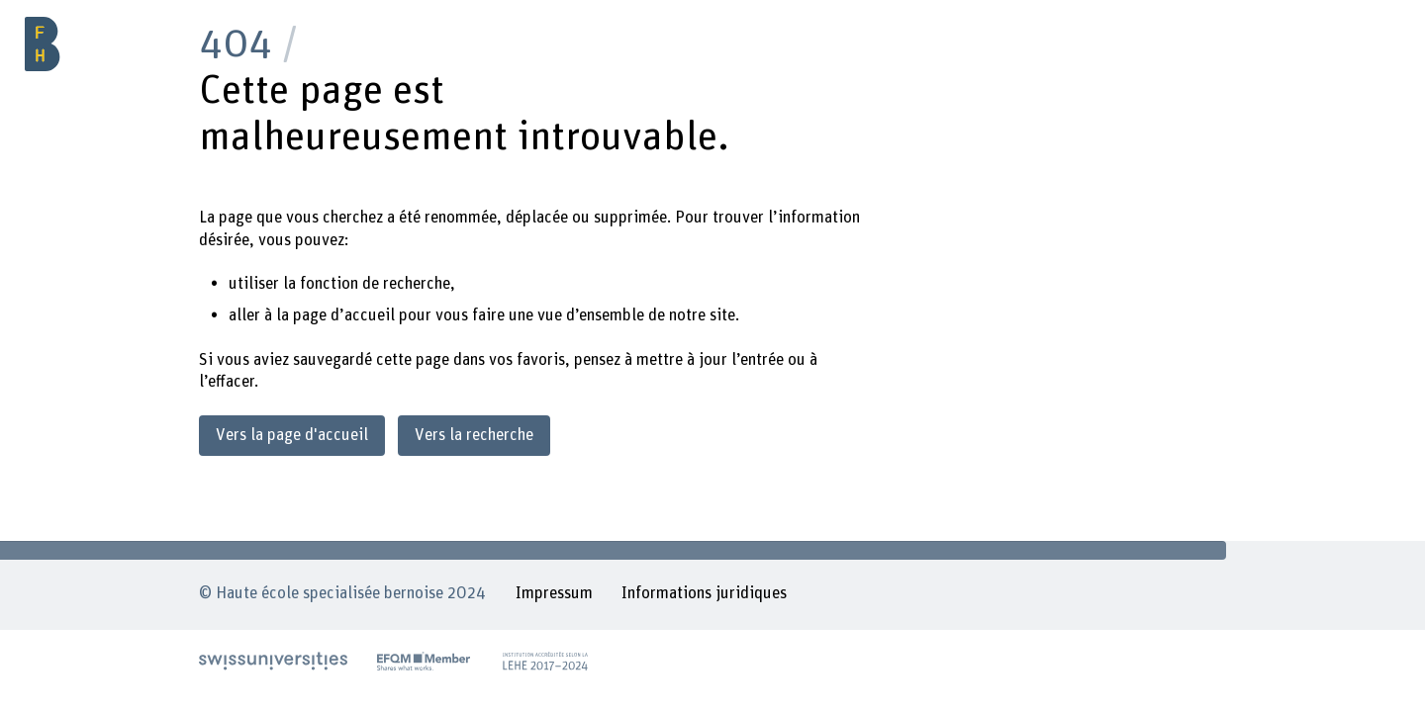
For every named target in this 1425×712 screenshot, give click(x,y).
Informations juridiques (704, 593)
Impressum (554, 593)
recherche (416, 284)
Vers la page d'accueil (292, 435)
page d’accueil (344, 315)
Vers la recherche (474, 435)
